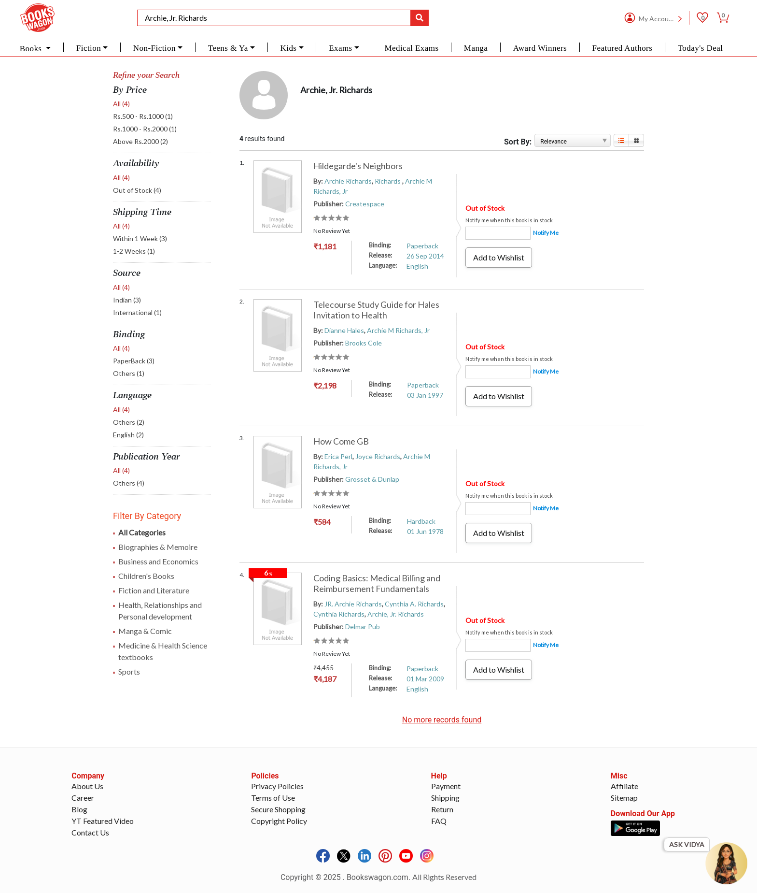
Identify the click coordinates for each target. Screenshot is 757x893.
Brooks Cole (363, 343)
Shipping (445, 797)
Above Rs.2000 (140, 141)
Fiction (88, 48)
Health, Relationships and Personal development (160, 610)
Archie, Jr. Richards (395, 614)
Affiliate (624, 786)
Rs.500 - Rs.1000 (143, 116)
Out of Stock (137, 190)
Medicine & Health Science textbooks (162, 651)
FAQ (439, 820)
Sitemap (624, 797)
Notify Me (546, 232)
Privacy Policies (277, 786)
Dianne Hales (344, 330)
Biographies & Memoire (157, 546)
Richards (388, 181)
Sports (129, 671)
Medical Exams (411, 48)
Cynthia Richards (338, 614)
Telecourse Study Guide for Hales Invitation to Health (376, 309)
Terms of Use (273, 797)
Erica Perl (338, 456)
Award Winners (540, 48)
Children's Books (146, 575)
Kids (288, 48)
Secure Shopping (278, 809)
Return (442, 809)
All (121, 104)
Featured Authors (622, 48)
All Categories (142, 532)
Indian (127, 300)
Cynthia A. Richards (414, 604)
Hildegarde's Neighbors (358, 165)
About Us (87, 786)
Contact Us (90, 832)
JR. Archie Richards (353, 604)
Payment (446, 786)
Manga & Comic (145, 630)
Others (128, 373)
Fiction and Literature (153, 590)
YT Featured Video (102, 820)
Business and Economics (158, 561)
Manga (476, 48)
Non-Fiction (154, 48)
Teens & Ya (228, 48)
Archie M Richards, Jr (398, 330)
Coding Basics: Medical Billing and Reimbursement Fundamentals (376, 583)
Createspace (364, 204)
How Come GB (341, 441)
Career (82, 797)
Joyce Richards (377, 456)
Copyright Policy (279, 820)
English (128, 435)
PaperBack (133, 361)
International (137, 312)
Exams (340, 48)
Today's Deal (700, 48)
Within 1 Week (140, 238)
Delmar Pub (362, 626)
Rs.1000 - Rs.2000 (145, 129)
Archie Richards (348, 181)
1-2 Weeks (134, 251)
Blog (79, 809)
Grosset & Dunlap (372, 479)
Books (32, 48)
